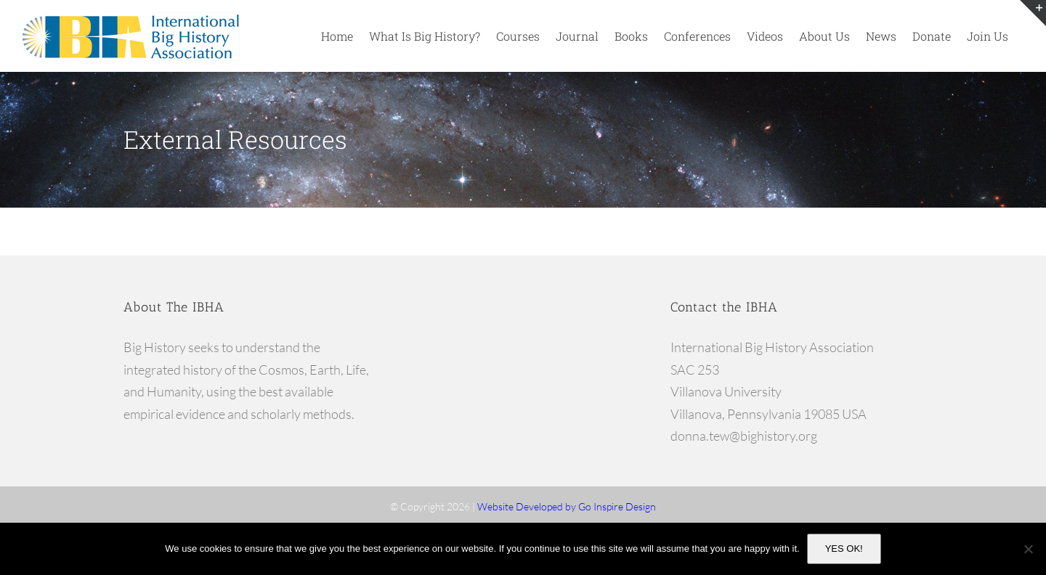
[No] (1028, 549)
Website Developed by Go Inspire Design (566, 506)
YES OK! (844, 548)
